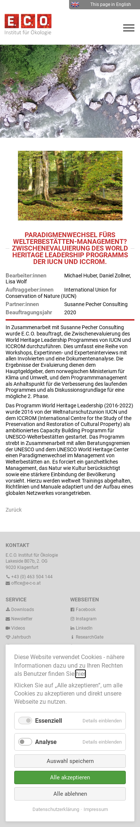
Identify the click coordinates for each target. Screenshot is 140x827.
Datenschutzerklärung (55, 809)
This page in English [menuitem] (101, 4)
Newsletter (19, 618)
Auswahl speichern (70, 761)
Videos (18, 628)
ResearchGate (86, 637)
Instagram (83, 618)
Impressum (96, 809)
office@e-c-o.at (23, 583)
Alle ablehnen (70, 794)
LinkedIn (81, 628)
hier (80, 673)
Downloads (20, 609)
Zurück (14, 510)
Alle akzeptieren (70, 777)
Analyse (46, 741)
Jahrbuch (18, 637)
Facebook (83, 609)
